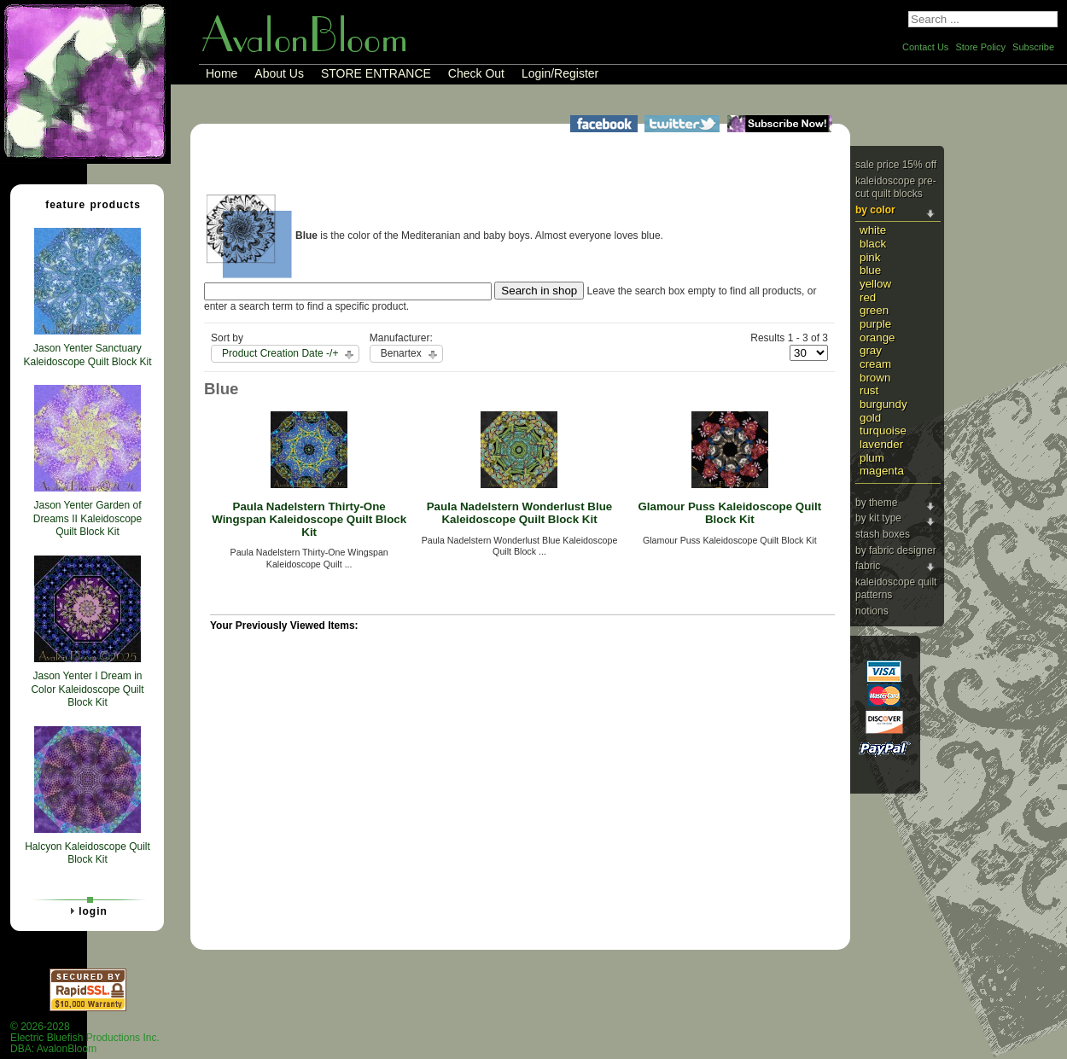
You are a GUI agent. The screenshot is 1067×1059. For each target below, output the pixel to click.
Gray (871, 350)
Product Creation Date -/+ (280, 353)
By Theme (876, 503)
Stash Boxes (882, 534)
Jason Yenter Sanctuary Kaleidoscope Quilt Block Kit (87, 355)
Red (868, 297)
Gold (870, 417)
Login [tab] (86, 910)
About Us (279, 73)
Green (874, 310)
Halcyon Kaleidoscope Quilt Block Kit (87, 853)
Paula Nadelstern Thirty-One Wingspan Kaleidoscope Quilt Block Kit (309, 519)
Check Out (476, 73)
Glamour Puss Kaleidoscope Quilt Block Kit (729, 513)
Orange (877, 337)
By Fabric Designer (895, 550)
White (873, 230)
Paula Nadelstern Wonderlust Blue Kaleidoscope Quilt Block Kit (520, 513)
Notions (872, 611)
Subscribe (1033, 47)
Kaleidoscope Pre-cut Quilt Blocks (895, 188)
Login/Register (560, 73)
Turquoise (883, 430)
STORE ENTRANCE (376, 73)
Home (221, 73)
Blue (870, 270)
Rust (869, 390)
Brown (875, 377)
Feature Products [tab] (86, 204)
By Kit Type (878, 518)
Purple (875, 323)
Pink (870, 257)
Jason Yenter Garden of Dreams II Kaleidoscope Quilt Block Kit (87, 518)
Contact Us (925, 47)
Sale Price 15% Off (895, 165)
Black (873, 243)
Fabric (867, 566)
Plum (872, 457)
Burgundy (883, 404)
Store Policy (980, 47)
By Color (875, 210)
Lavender (881, 444)
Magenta (882, 470)
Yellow (875, 283)
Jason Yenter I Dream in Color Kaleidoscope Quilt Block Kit (87, 689)
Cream (875, 364)
